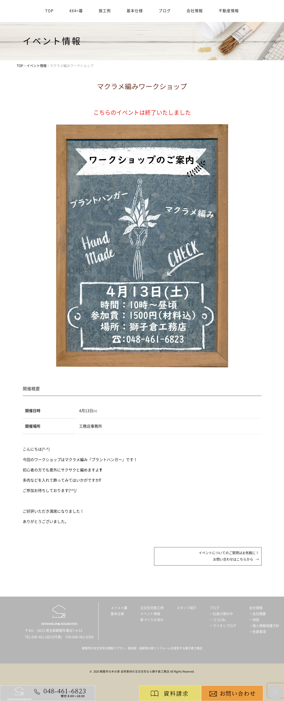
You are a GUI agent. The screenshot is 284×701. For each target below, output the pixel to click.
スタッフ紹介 (187, 607)
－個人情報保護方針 (264, 625)
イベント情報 (150, 613)
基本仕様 (135, 11)
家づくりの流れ (152, 619)
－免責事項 (257, 631)
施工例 (105, 11)
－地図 (254, 619)
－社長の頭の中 (221, 613)
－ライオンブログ (222, 625)
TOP (49, 11)
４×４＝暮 (119, 607)
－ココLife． (219, 619)
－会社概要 (257, 613)
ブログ (165, 11)
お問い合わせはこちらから (233, 559)
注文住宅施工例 (152, 607)
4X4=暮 (76, 11)
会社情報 (195, 11)
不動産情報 (229, 11)
